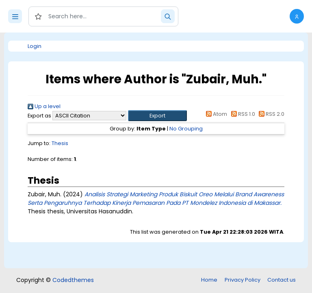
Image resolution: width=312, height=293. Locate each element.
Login (34, 46)
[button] (297, 16)
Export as (39, 115)
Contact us (281, 279)
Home (209, 279)
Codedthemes (73, 280)
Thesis (60, 143)
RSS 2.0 (270, 114)
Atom (215, 114)
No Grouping (186, 128)
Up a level (44, 106)
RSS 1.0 (241, 114)
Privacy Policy (242, 279)
